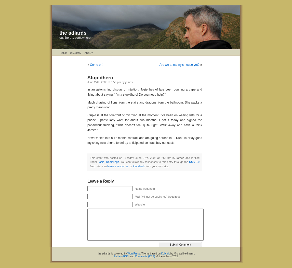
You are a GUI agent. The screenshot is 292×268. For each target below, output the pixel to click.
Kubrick (165, 253)
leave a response (117, 166)
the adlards (73, 33)
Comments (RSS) (145, 256)
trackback (139, 166)
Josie (101, 161)
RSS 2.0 (194, 161)
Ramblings (112, 161)
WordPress (133, 253)
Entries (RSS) (121, 256)
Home (63, 53)
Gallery (75, 53)
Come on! (96, 65)
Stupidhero (100, 77)
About (89, 53)
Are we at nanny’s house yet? (180, 65)
